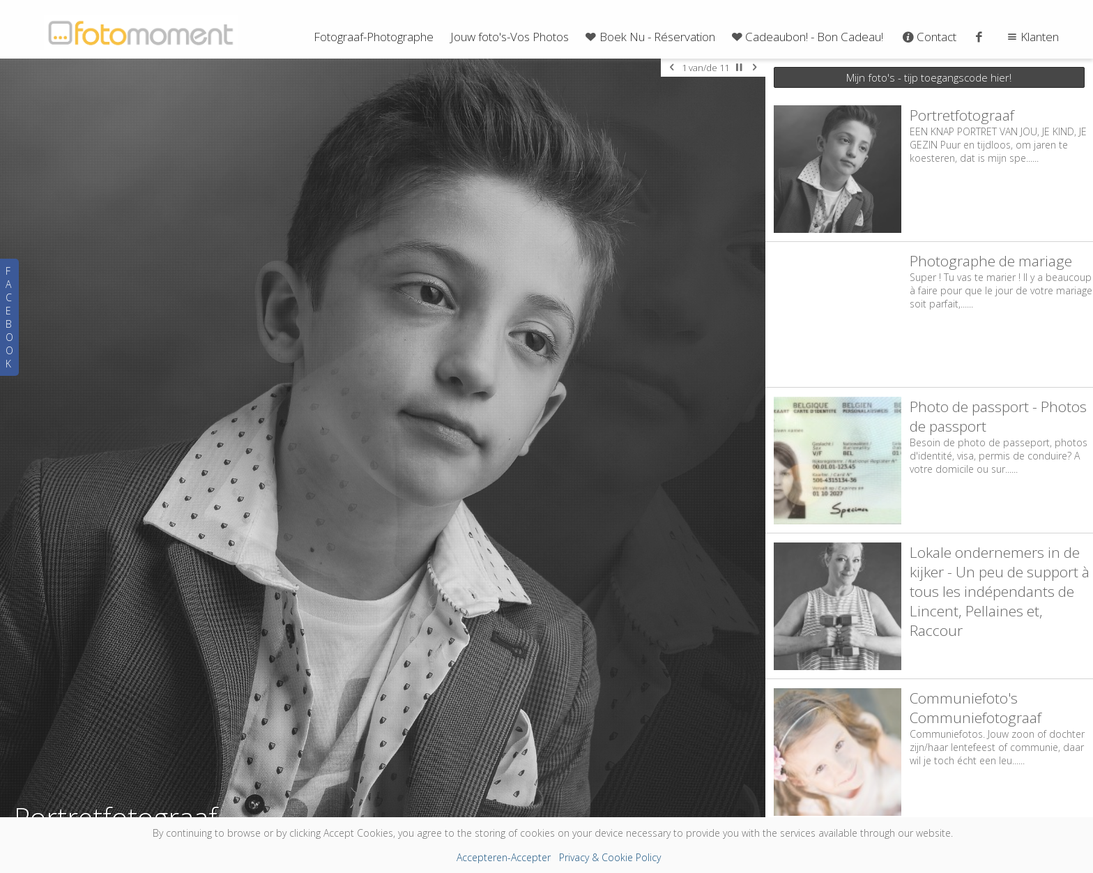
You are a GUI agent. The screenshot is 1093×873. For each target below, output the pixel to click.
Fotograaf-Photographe (374, 37)
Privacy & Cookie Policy (610, 857)
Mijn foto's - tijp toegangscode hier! (928, 77)
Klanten (1031, 37)
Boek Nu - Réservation (649, 37)
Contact (928, 37)
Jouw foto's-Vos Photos (509, 37)
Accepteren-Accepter (504, 857)
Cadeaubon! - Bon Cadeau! (806, 37)
